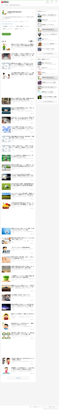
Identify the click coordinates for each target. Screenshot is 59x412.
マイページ (40, 406)
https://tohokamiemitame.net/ (7, 23)
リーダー (47, 2)
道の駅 (16, 28)
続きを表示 (18, 378)
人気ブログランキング (5, 2)
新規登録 (35, 406)
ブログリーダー (45, 406)
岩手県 (4, 28)
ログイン (52, 2)
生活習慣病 (5, 26)
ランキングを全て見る (47, 53)
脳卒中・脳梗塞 (19, 26)
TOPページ (31, 406)
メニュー (56, 2)
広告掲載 (50, 406)
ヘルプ (57, 406)
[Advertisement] (18, 88)
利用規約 (53, 406)
